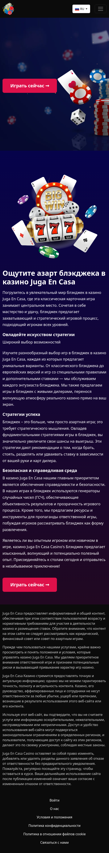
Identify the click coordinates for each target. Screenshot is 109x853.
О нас (54, 808)
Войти (54, 800)
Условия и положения (54, 817)
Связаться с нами (54, 842)
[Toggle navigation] (100, 9)
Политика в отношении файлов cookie (54, 834)
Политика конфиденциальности (54, 825)
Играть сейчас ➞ (29, 85)
